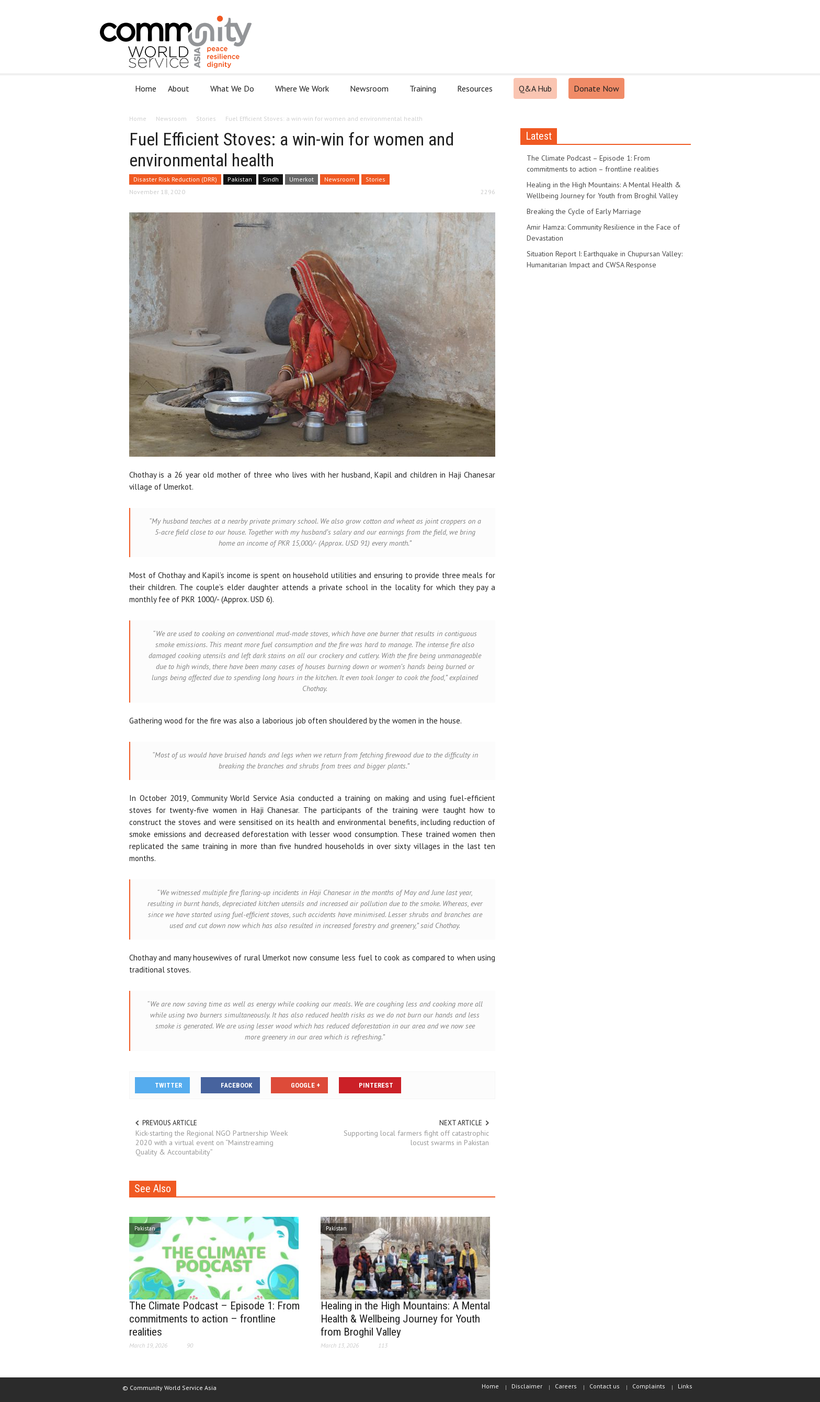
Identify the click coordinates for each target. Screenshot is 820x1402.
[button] (680, 87)
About (180, 93)
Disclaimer (526, 1386)
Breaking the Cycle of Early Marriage (584, 211)
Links (685, 1386)
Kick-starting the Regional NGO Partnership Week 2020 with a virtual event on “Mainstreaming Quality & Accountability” (211, 1142)
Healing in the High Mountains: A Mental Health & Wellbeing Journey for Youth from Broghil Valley (405, 1318)
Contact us (604, 1386)
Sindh (271, 179)
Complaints (648, 1386)
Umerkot (301, 179)
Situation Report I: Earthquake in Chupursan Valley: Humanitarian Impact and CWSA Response (604, 259)
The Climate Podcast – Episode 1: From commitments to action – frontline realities (214, 1318)
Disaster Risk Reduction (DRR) (175, 179)
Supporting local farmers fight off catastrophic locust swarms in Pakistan (416, 1137)
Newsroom (370, 93)
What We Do (233, 93)
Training (424, 93)
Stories (375, 179)
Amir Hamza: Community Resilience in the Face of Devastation (603, 232)
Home (145, 88)
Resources (476, 93)
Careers (566, 1386)
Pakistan (239, 179)
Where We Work (303, 93)
